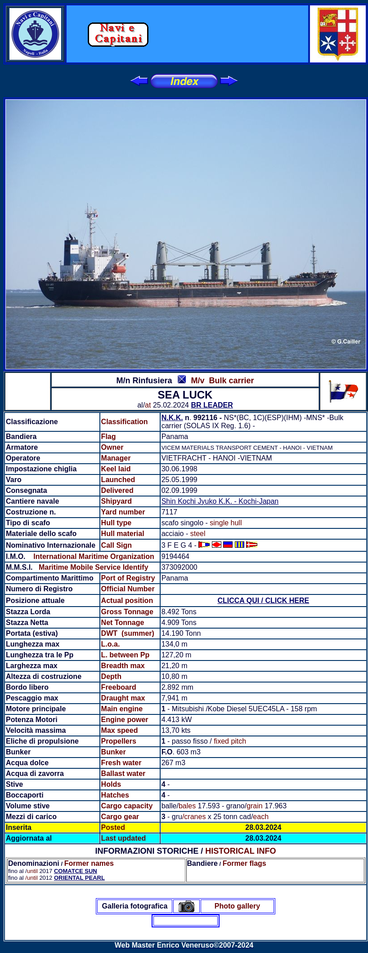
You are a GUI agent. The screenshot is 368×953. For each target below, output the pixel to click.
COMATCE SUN (75, 871)
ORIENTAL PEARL (79, 877)
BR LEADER (212, 405)
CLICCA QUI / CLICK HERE (263, 600)
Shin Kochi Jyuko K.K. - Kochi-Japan (220, 501)
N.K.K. (172, 417)
